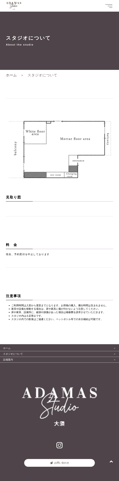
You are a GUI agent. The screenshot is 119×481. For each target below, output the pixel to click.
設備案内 (8, 359)
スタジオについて (13, 354)
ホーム (11, 75)
